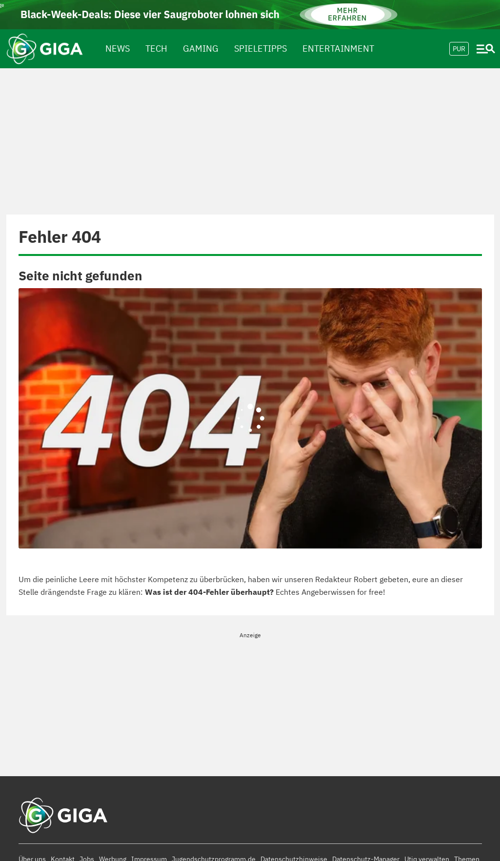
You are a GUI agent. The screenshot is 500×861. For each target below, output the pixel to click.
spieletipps (260, 48)
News (117, 48)
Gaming (201, 48)
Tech (156, 48)
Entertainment (338, 48)
